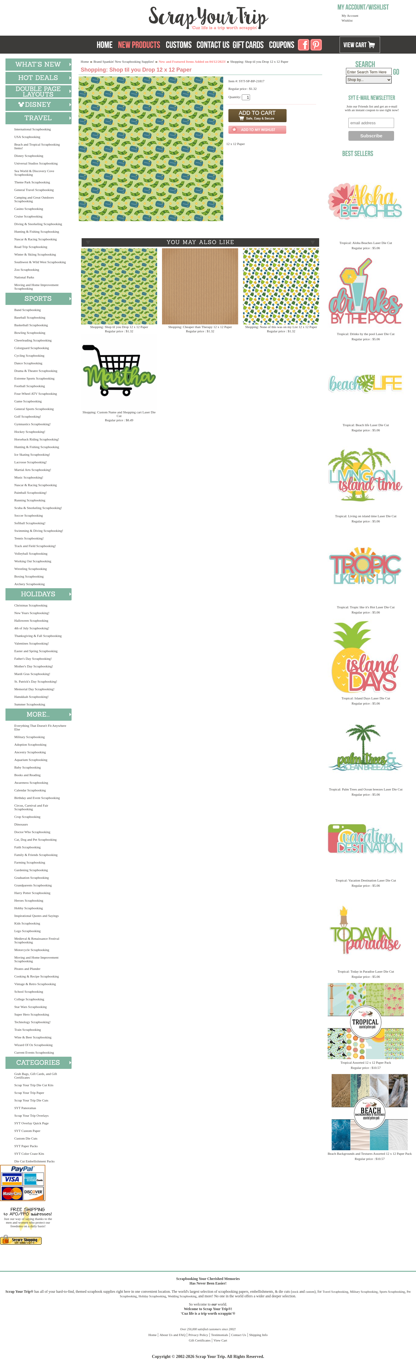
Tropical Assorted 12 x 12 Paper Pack (365, 1062)
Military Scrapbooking (29, 737)
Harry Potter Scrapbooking (32, 893)
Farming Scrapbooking (29, 862)
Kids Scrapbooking (27, 923)
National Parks (24, 277)
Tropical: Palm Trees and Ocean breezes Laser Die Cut (366, 789)
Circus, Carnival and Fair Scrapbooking (31, 807)
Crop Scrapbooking (27, 816)
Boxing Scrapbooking (29, 576)
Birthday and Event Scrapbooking (37, 798)
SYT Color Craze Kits (29, 1153)
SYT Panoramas (25, 1108)
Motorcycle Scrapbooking (31, 950)
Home (85, 61)
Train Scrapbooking (27, 1029)
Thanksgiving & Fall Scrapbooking (38, 636)
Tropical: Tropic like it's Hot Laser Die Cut (366, 607)
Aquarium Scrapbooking (30, 760)
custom (309, 1291)
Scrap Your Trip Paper (29, 1092)
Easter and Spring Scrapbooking (36, 651)
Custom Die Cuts (25, 1138)
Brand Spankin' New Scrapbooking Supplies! (123, 61)
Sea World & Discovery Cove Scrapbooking (34, 172)
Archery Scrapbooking (29, 584)
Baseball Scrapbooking (29, 317)
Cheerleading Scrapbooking (33, 340)
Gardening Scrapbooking (31, 870)
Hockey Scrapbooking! (29, 431)
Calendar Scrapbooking (30, 790)
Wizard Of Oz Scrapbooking (33, 1045)
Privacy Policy (198, 1335)
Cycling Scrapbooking (29, 355)
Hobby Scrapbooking (28, 908)
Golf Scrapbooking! (27, 416)
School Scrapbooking (28, 991)
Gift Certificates (199, 1340)
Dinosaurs (21, 824)
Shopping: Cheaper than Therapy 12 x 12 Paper (200, 327)
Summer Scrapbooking (29, 704)
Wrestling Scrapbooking (30, 569)
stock (295, 1291)
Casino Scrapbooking (28, 208)
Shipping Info (258, 1335)
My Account (350, 15)
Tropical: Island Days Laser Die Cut (365, 698)
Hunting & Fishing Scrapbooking (36, 231)
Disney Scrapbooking (28, 155)
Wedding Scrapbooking (182, 1296)
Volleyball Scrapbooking (31, 553)
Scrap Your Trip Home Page (167, 17)
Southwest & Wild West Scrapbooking (40, 262)
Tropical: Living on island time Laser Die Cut (366, 516)
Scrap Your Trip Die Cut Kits (33, 1085)
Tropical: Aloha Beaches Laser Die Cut (366, 243)
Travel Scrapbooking (335, 1291)
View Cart (220, 1340)
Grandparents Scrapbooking (33, 885)
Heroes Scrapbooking (28, 900)
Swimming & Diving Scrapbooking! (38, 530)
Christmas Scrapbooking (30, 605)
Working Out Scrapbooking (32, 561)
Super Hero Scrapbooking (31, 1014)
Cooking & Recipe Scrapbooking (36, 976)
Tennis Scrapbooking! (29, 538)
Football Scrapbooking (29, 386)
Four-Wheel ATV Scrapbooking (35, 393)
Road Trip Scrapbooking (30, 247)
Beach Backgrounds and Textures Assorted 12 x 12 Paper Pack (370, 1153)
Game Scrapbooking (28, 401)
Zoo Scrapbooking (26, 269)
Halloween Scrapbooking (31, 620)
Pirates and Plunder (27, 968)
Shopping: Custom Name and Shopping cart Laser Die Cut (119, 414)
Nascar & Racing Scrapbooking (35, 239)
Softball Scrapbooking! (29, 523)
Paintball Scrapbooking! (30, 492)
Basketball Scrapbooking (31, 325)
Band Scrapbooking (27, 310)
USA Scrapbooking (27, 137)
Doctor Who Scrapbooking (32, 832)
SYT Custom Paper (27, 1131)
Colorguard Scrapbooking (31, 348)
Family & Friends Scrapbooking (36, 855)
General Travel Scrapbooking (34, 190)
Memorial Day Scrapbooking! (34, 689)
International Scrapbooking (32, 129)
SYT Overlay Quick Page (31, 1123)
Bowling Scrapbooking (29, 332)
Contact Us (238, 1335)
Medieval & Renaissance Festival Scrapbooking (36, 940)
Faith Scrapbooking (27, 847)
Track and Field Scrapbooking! (35, 546)
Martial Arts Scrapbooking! (32, 470)
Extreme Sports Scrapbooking (34, 378)
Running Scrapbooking (29, 500)
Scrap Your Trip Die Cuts (31, 1100)
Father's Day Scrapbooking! (33, 658)
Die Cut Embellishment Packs (34, 1161)
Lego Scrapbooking (27, 931)
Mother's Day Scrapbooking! (33, 666)
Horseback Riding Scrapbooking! (36, 439)
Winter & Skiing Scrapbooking (35, 254)
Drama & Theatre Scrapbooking (35, 371)
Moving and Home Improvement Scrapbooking (36, 286)
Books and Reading (27, 775)
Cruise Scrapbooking (28, 216)
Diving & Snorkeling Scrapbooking (38, 224)
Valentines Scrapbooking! (31, 643)
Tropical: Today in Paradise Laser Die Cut (365, 971)
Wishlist (347, 20)
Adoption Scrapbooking (30, 744)
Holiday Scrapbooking (152, 1296)
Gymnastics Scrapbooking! (32, 424)
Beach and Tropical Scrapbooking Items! (37, 146)
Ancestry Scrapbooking (30, 752)
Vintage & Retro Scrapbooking (35, 984)
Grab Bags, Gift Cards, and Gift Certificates (35, 1075)
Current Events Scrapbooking (34, 1052)
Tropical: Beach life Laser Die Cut (366, 425)
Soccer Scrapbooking (28, 515)
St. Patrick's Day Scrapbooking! (35, 681)
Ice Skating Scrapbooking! (32, 454)
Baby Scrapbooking (27, 767)
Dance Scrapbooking (28, 363)
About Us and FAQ (172, 1335)
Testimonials (219, 1335)
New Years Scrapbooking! (31, 613)
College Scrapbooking (29, 999)
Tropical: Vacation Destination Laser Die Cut (366, 880)
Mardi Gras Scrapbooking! (32, 674)
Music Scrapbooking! (28, 477)
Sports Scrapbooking (392, 1291)
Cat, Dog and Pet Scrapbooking (35, 839)
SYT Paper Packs (26, 1146)
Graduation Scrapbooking (31, 877)
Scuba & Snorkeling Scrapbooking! (38, 508)
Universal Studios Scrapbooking (36, 163)
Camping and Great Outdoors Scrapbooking (34, 199)
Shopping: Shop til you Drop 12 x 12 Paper (119, 327)
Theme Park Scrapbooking (32, 182)
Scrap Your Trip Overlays (31, 1115)
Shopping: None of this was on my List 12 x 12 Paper (281, 327)
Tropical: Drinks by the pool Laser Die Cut (365, 334)
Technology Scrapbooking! (32, 1022)
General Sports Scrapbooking (34, 409)
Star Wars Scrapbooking (30, 1007)
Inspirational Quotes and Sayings (36, 915)
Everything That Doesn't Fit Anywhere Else (40, 727)
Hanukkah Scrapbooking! (31, 696)
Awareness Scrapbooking (31, 782)
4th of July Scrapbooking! (31, 628)
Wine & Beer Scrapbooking (32, 1037)
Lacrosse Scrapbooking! (30, 462)
